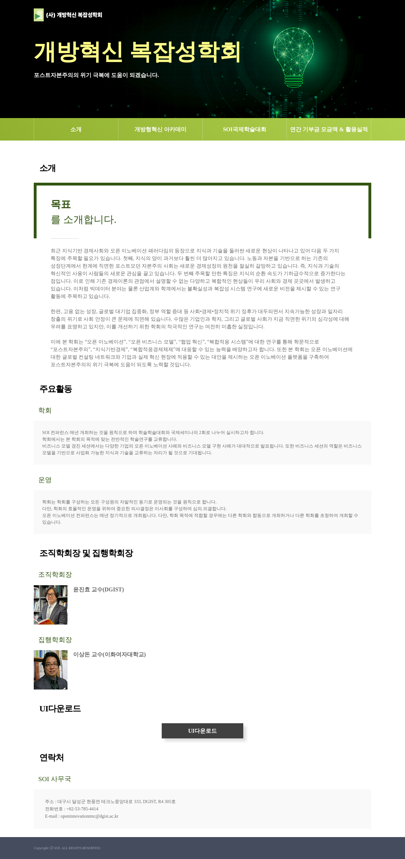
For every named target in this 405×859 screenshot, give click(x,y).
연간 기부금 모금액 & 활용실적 (329, 129)
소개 (76, 129)
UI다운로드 (202, 731)
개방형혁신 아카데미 (160, 129)
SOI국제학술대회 (244, 129)
